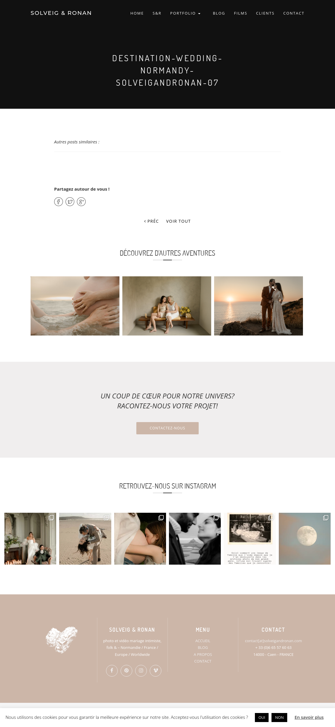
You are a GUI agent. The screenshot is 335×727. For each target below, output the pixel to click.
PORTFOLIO (185, 13)
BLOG (219, 13)
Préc (151, 221)
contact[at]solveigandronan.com (273, 640)
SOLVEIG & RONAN (61, 13)
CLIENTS (265, 13)
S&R (157, 13)
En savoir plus (309, 717)
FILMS (240, 13)
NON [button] (279, 717)
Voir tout (178, 221)
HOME (137, 13)
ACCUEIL (202, 640)
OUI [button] (261, 717)
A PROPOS (203, 654)
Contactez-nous (167, 428)
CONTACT (293, 13)
